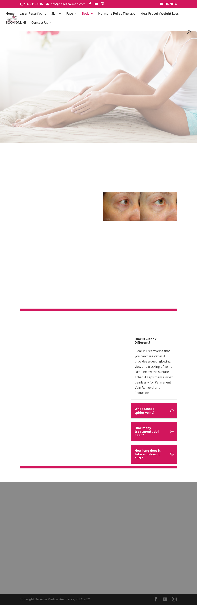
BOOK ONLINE (16, 23)
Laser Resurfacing (33, 14)
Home (10, 14)
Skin (54, 14)
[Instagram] (102, 4)
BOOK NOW (168, 4)
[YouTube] (96, 4)
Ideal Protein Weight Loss (159, 14)
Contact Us (39, 23)
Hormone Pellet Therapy (116, 14)
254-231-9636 (33, 4)
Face (69, 14)
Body (85, 14)
